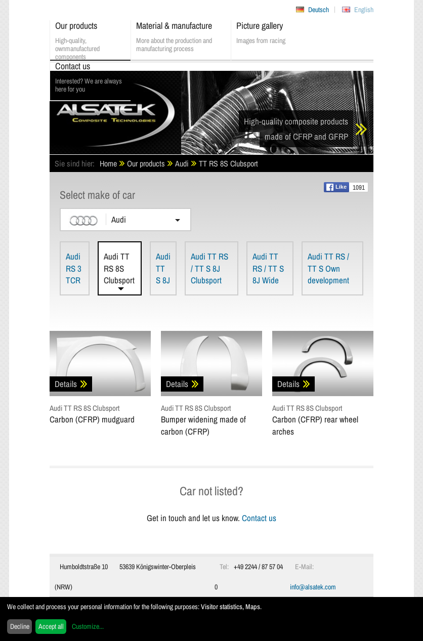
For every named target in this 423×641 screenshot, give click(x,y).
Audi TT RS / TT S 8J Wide (268, 268)
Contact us (259, 518)
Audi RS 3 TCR (73, 268)
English (363, 9)
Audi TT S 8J (163, 268)
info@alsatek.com (313, 586)
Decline (19, 626)
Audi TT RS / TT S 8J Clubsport (209, 268)
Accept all (51, 626)
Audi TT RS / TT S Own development (328, 268)
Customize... (88, 626)
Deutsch (318, 9)
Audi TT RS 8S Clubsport (119, 268)
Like (336, 187)
